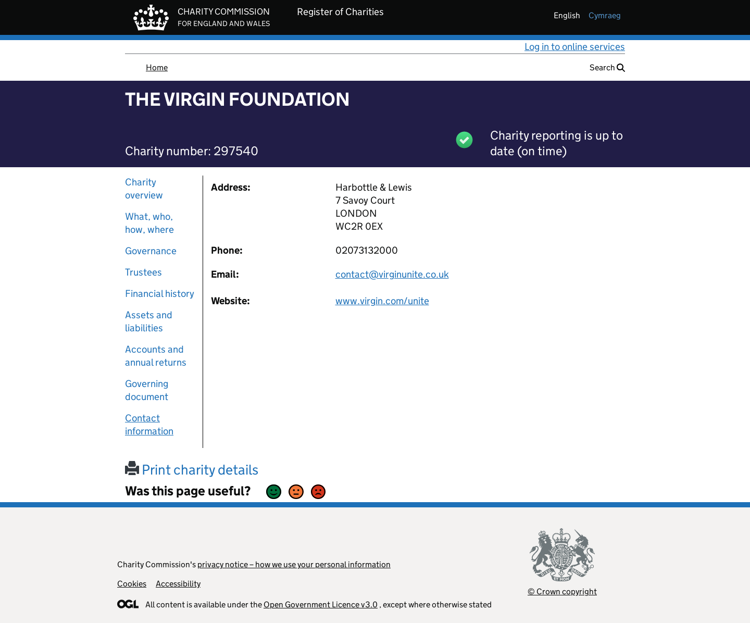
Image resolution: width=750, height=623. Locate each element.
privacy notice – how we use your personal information (294, 564)
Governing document (146, 390)
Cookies (131, 584)
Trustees (143, 272)
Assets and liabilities (148, 321)
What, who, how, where (149, 222)
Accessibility (178, 584)
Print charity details (191, 469)
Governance (151, 251)
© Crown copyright (562, 591)
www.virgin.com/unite (382, 301)
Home (157, 67)
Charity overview (144, 188)
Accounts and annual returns (155, 355)
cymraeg (605, 15)
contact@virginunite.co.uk (392, 274)
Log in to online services (574, 47)
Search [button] (607, 67)
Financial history (159, 294)
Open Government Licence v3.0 (321, 604)
